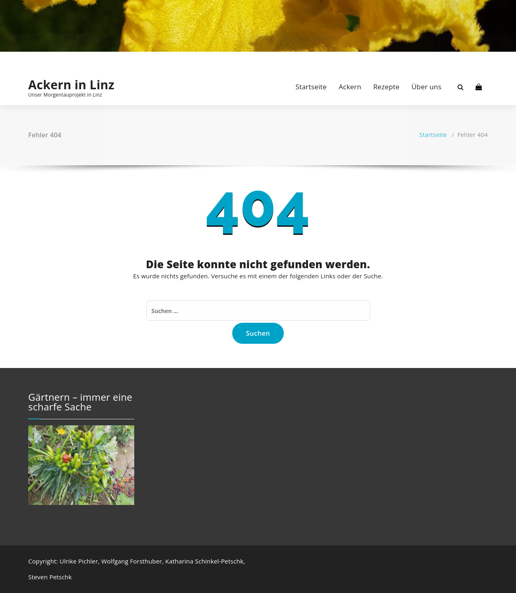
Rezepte (386, 86)
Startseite (311, 86)
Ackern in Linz (71, 85)
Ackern (350, 86)
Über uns (426, 86)
